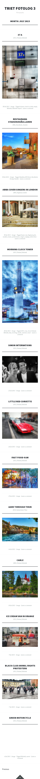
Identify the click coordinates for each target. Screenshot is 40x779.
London (24, 193)
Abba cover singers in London (20, 189)
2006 (13, 125)
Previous (5, 769)
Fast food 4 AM (20, 457)
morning (14, 333)
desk (31, 106)
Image (12, 106)
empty (35, 106)
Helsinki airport (17, 108)
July (10, 333)
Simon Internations (20, 345)
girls (34, 235)
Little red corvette (20, 401)
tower (29, 333)
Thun (25, 510)
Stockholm (19, 125)
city (26, 235)
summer (24, 333)
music (10, 237)
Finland (19, 38)
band (22, 235)
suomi (28, 756)
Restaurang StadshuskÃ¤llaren (20, 120)
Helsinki (24, 38)
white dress (33, 237)
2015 (14, 38)
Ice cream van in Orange (20, 616)
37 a (20, 34)
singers (22, 237)
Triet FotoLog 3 (20, 8)
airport (22, 106)
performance (16, 237)
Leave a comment (28, 108)
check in (27, 106)
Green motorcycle (20, 717)
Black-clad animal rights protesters (20, 667)
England (19, 193)
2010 (14, 510)
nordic (19, 333)
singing (27, 237)
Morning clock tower (20, 249)
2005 (14, 193)
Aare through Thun (20, 507)
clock (29, 331)
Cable (20, 560)
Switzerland (19, 510)
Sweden (25, 125)
